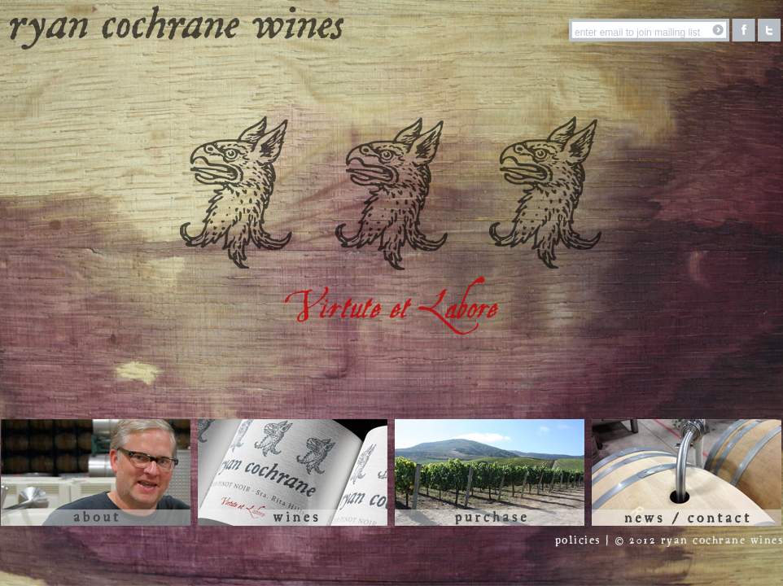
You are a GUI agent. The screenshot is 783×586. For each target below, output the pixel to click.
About (95, 472)
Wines (292, 472)
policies (578, 541)
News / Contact (686, 472)
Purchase (489, 472)
